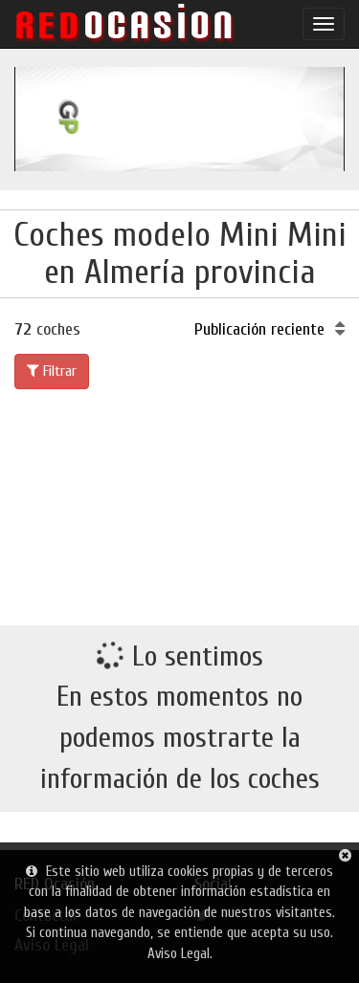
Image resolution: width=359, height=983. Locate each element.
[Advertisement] (179, 503)
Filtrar (52, 371)
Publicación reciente (269, 329)
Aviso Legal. (180, 954)
